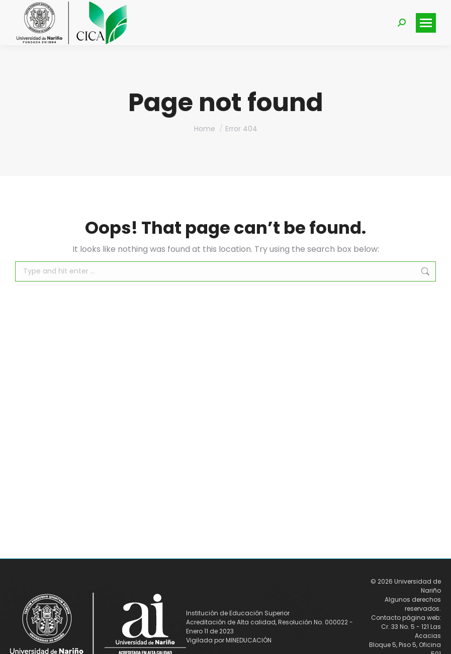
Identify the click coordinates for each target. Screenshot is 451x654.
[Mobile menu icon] (426, 23)
